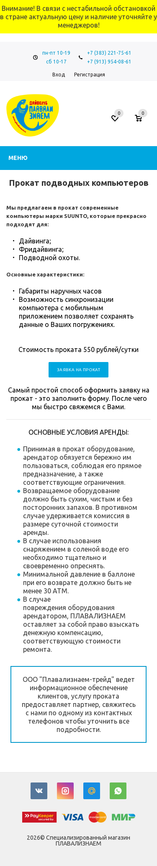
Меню (18, 157)
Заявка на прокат (78, 369)
